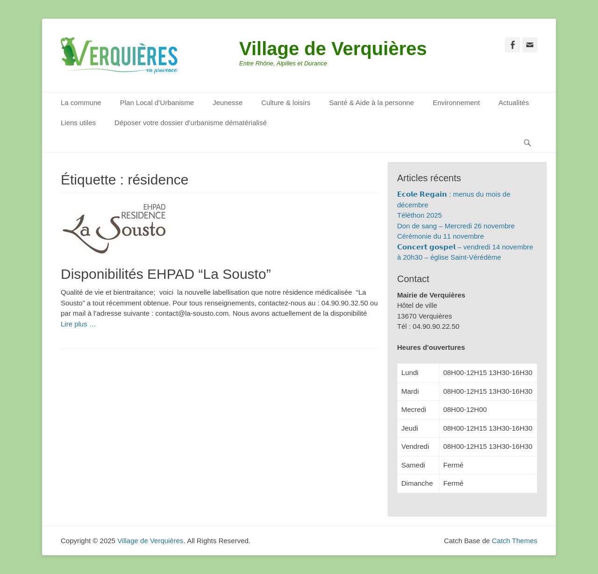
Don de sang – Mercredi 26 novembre (456, 226)
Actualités (513, 102)
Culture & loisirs (285, 102)
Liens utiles (78, 123)
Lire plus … (78, 324)
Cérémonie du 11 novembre (440, 236)
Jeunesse (227, 102)
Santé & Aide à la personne (371, 102)
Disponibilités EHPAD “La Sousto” (166, 274)
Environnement (456, 102)
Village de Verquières (333, 48)
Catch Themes (514, 541)
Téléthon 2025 (419, 215)
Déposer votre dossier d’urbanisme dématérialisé (190, 123)
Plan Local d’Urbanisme (157, 102)
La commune (81, 102)
